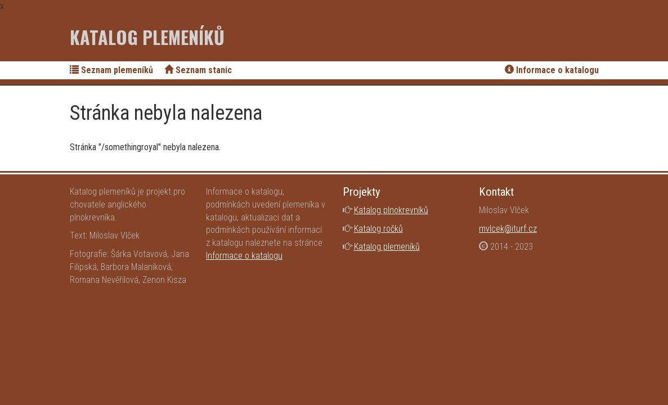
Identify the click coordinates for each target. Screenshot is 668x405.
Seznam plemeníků (111, 70)
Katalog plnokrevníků (391, 210)
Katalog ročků (378, 228)
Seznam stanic (198, 70)
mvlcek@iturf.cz (508, 228)
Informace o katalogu (552, 70)
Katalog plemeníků (147, 37)
